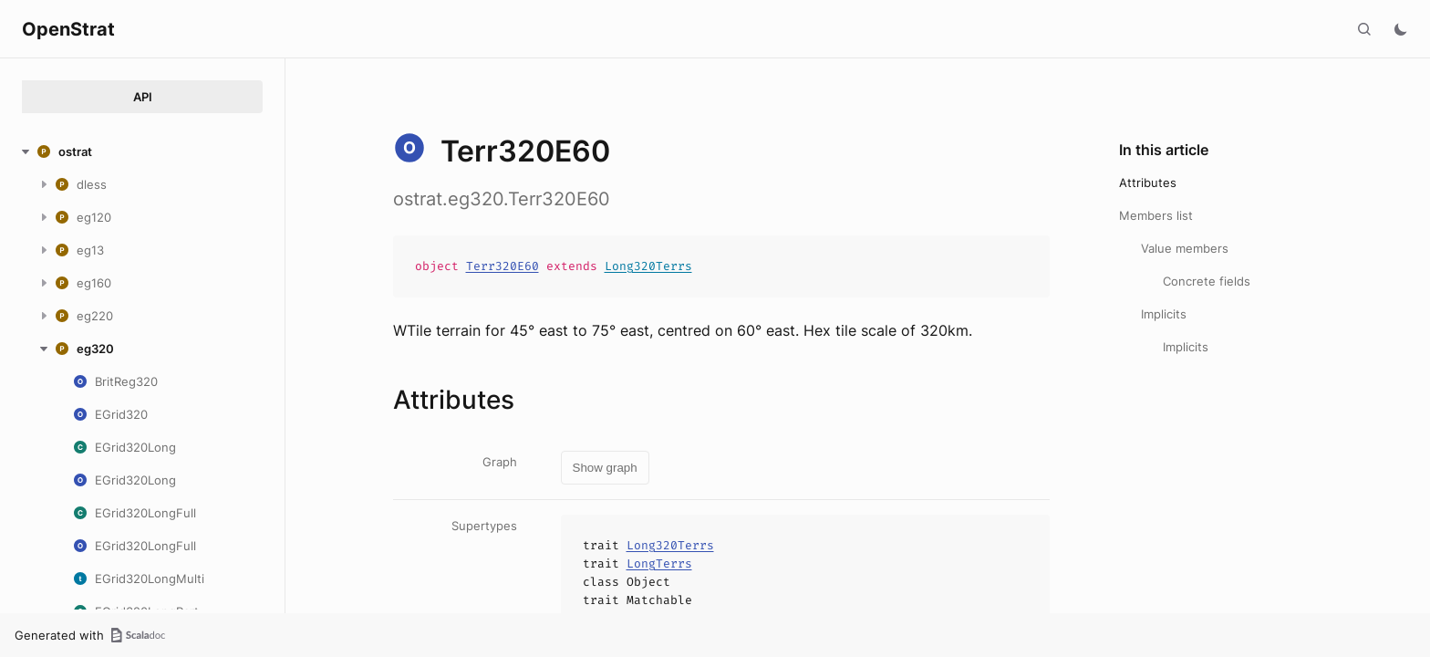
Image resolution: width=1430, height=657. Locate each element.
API (142, 96)
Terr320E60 (502, 266)
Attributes (1147, 182)
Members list (1156, 215)
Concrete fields (1206, 281)
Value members (1184, 248)
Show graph (605, 467)
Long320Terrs (648, 266)
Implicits (1163, 314)
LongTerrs (659, 563)
